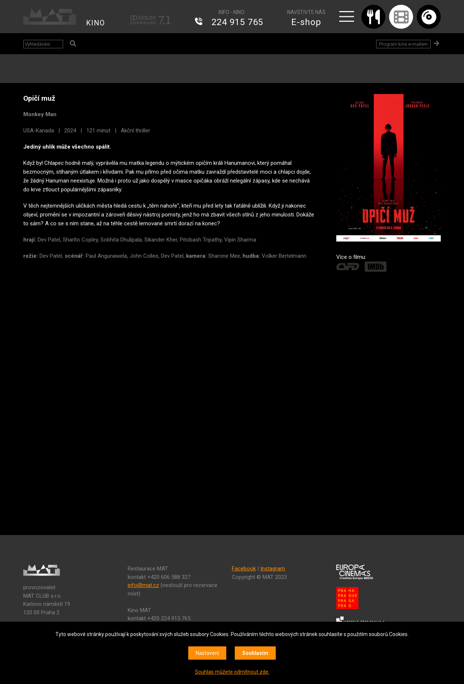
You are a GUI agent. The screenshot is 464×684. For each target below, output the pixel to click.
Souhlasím (255, 653)
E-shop (306, 22)
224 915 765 (237, 22)
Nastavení (207, 653)
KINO (95, 22)
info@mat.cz (143, 585)
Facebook (244, 568)
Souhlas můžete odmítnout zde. (232, 672)
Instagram (272, 568)
